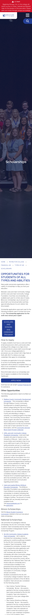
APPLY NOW (16, 380)
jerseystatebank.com (13, 503)
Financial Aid (6, 265)
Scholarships (6, 268)
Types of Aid (19, 265)
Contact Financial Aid (24, 385)
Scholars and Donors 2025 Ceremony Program (8, 328)
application (9, 505)
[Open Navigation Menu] (27, 15)
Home (3, 262)
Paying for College (16, 262)
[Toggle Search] (27, 21)
